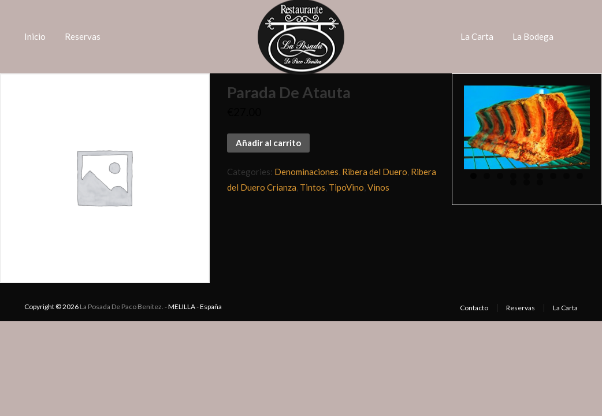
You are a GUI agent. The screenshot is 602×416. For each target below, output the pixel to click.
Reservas (83, 36)
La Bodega (532, 36)
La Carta (476, 36)
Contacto (474, 307)
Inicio (35, 36)
